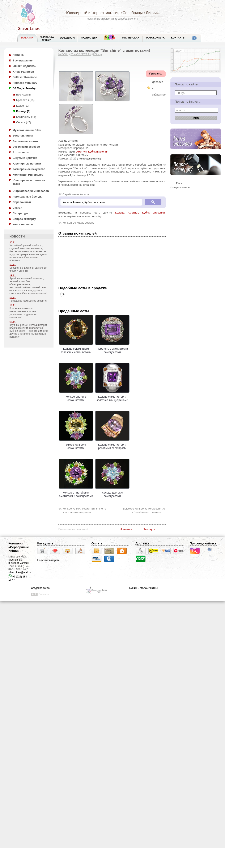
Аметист (81, 151)
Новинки (18, 54)
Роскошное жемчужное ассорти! (28, 300)
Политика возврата (48, 560)
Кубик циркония (98, 151)
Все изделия (24, 94)
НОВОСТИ (17, 236)
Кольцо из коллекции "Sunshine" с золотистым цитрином (84, 510)
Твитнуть (149, 529)
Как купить (45, 543)
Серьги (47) (23, 122)
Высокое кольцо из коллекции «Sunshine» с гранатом (142, 510)
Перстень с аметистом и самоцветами (112, 349)
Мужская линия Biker (27, 130)
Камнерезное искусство (29, 169)
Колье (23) (23, 105)
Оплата (97, 543)
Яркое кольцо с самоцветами (76, 444)
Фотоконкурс (155, 37)
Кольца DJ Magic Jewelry (78, 222)
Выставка (46, 38)
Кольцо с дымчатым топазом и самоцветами (76, 349)
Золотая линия (23, 135)
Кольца (97, 54)
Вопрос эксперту (24, 218)
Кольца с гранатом (180, 187)
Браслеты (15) (25, 100)
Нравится (126, 529)
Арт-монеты (21, 152)
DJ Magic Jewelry (24, 88)
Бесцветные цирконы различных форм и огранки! (28, 269)
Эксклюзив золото (25, 141)
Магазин (63, 54)
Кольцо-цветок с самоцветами (76, 396)
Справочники (22, 202)
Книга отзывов (23, 224)
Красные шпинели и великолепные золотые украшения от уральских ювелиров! (23, 313)
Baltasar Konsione (25, 77)
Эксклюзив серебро (26, 146)
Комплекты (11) (26, 116)
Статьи (17, 207)
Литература (21, 213)
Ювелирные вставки (27, 163)
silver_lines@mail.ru (19, 572)
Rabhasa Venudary (25, 82)
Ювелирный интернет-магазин (92, 13)
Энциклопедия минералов (31, 190)
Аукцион (67, 37)
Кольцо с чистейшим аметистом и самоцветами (76, 492)
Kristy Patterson (23, 71)
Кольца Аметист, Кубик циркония (140, 212)
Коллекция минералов (28, 174)
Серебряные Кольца (76, 194)
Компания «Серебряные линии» (18, 547)
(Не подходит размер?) (89, 158)
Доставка (142, 543)
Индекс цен (89, 37)
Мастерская (130, 37)
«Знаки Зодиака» (24, 66)
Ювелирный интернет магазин (18, 561)
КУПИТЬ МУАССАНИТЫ (143, 588)
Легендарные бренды (28, 196)
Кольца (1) (23, 111)
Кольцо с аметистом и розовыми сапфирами (112, 444)
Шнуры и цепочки (25, 157)
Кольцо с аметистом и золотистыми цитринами (112, 396)
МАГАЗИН (27, 37)
